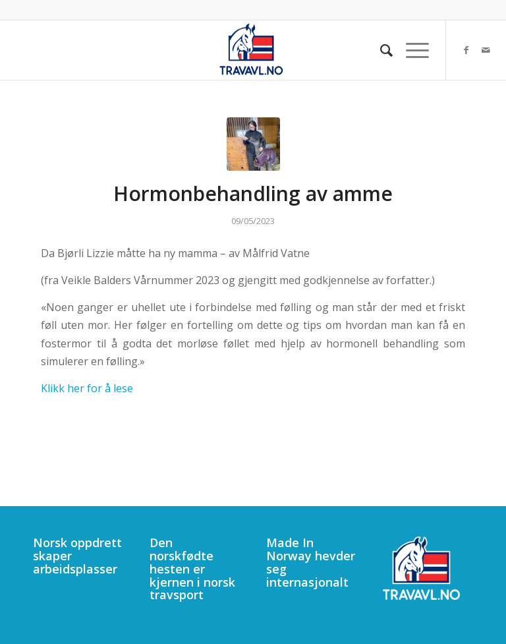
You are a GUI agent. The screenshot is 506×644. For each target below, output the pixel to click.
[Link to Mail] (486, 50)
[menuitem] (380, 50)
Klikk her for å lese (87, 388)
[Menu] (411, 50)
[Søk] (380, 50)
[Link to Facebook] (466, 50)
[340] (253, 50)
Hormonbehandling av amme (253, 193)
